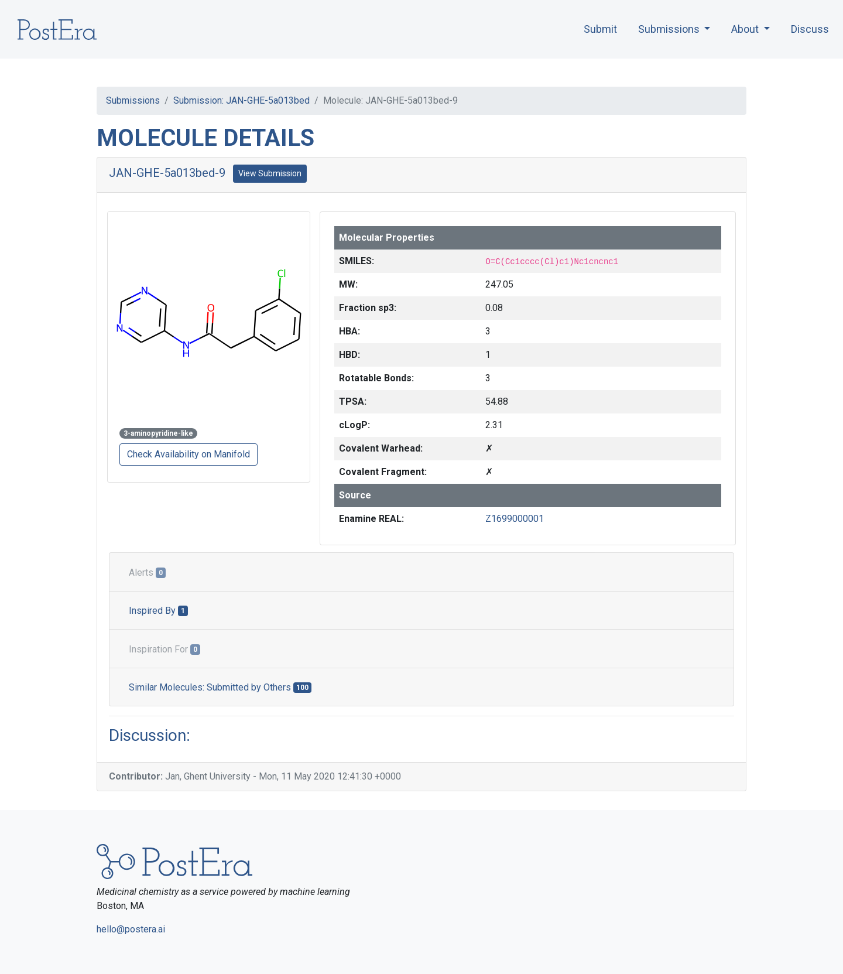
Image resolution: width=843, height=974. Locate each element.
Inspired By (158, 610)
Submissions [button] (670, 29)
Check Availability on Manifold (188, 454)
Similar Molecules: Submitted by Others (220, 687)
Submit (600, 29)
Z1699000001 (514, 518)
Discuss (810, 29)
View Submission (269, 173)
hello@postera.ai (131, 929)
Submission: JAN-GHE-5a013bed (241, 100)
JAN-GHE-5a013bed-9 (167, 173)
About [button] (746, 29)
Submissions (133, 100)
